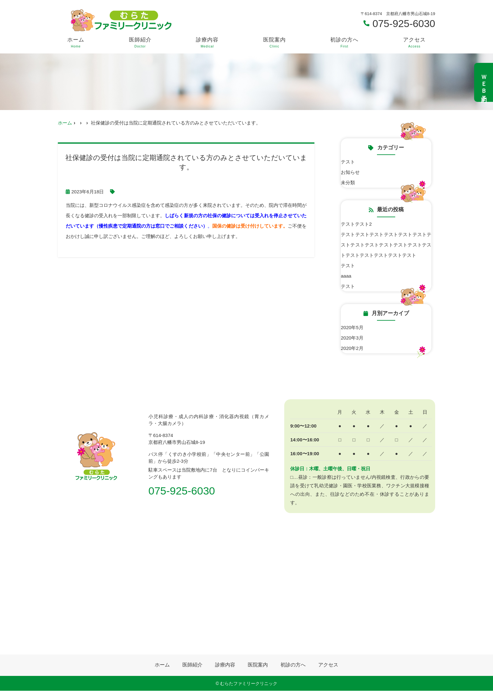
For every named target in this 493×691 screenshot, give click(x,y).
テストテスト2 (356, 224)
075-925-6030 (181, 491)
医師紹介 (140, 43)
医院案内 (274, 43)
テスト (348, 161)
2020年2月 (352, 348)
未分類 (348, 182)
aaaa (346, 276)
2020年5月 (352, 327)
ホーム (75, 43)
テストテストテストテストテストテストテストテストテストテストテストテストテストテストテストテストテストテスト (386, 245)
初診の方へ (344, 43)
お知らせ (350, 172)
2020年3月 (352, 337)
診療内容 (207, 43)
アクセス (414, 43)
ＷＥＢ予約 (484, 82)
